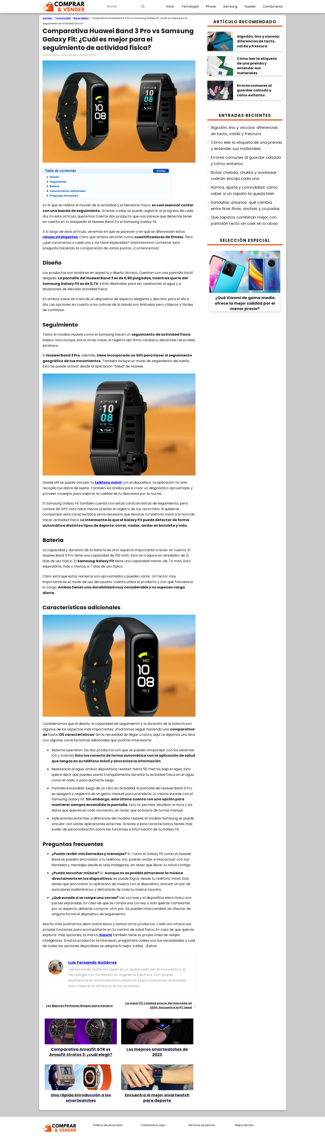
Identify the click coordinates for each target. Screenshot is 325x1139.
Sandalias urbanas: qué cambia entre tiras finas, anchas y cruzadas (245, 205)
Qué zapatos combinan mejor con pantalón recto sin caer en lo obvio (244, 220)
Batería (53, 186)
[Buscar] (142, 6)
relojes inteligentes (60, 237)
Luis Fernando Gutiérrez (92, 962)
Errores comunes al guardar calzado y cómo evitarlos (246, 160)
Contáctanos (273, 6)
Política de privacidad (107, 1125)
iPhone (211, 6)
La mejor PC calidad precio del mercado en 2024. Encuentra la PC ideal (158, 1005)
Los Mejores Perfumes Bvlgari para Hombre (79, 1006)
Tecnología (190, 6)
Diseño (53, 177)
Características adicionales (66, 191)
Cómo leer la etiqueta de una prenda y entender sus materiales (246, 145)
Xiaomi (105, 934)
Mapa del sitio (244, 1125)
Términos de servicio (201, 1125)
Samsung (230, 6)
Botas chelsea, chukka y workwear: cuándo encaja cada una (244, 175)
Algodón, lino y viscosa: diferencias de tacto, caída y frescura (244, 130)
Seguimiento (57, 181)
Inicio (170, 6)
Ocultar (160, 170)
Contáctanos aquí (152, 1125)
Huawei (250, 6)
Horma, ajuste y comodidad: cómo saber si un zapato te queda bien (244, 190)
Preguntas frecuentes (62, 195)
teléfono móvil (108, 482)
